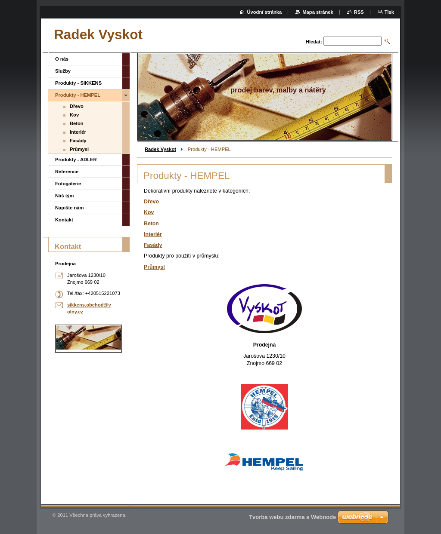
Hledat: (314, 41)
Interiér (153, 234)
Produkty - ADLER (76, 159)
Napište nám (69, 207)
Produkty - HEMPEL (77, 95)
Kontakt (64, 219)
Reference (66, 171)
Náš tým (64, 195)
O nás (61, 58)
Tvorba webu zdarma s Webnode (292, 517)
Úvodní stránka (264, 12)
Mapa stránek (317, 12)
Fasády (153, 245)
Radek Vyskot (160, 149)
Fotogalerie (68, 183)
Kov (149, 212)
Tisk (389, 12)
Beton (151, 224)
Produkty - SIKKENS (78, 83)
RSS (359, 12)
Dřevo (151, 202)
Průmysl (154, 267)
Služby (63, 71)
